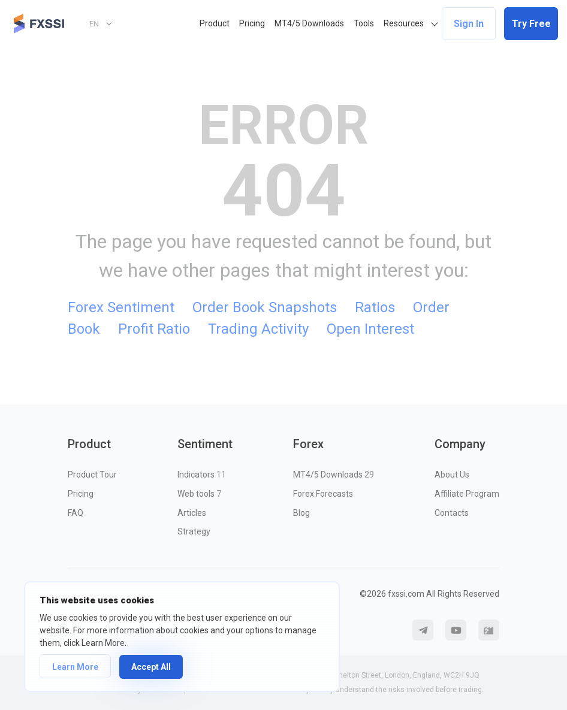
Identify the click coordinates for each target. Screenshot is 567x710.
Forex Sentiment (121, 307)
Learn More (75, 667)
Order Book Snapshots (264, 307)
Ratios (375, 307)
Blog (301, 513)
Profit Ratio (154, 329)
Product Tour (92, 474)
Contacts (452, 513)
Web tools (199, 493)
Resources (404, 23)
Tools (364, 23)
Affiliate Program (467, 493)
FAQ (75, 513)
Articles (191, 513)
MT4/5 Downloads (309, 23)
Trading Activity (258, 329)
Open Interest (370, 329)
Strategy (193, 531)
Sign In (469, 23)
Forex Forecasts (323, 493)
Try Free (531, 23)
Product (215, 23)
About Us (452, 474)
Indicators (201, 474)
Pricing (252, 23)
